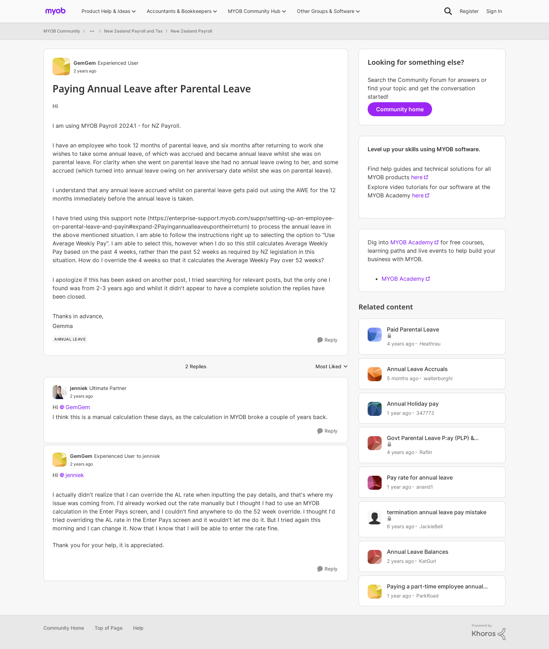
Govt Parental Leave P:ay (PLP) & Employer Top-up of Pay (430, 438)
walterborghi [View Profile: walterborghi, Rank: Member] (438, 378)
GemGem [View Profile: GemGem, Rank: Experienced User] (85, 63)
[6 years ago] (400, 526)
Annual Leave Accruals (417, 368)
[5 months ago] (402, 378)
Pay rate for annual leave (420, 477)
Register (469, 11)
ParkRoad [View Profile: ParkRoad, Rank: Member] (427, 595)
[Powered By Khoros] (489, 632)
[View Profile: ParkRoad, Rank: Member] (375, 592)
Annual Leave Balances (418, 551)
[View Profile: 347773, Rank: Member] (375, 409)
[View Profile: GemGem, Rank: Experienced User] (61, 66)
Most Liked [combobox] (331, 366)
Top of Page (109, 628)
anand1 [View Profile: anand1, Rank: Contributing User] (424, 487)
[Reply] (327, 340)
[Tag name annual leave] (70, 339)
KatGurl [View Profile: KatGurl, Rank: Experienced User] (427, 561)
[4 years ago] (400, 343)
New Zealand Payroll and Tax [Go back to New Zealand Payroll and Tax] (133, 31)
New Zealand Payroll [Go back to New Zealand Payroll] (191, 31)
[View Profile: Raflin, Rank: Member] (375, 443)
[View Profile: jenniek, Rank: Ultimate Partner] (60, 392)
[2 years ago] (400, 561)
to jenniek (148, 456)
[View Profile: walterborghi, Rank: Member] (375, 374)
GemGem (77, 407)
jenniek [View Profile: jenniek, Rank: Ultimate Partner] (79, 388)
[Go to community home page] (55, 11)
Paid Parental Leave (413, 329)
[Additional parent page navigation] (92, 31)
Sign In (494, 11)
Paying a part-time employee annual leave (435, 586)
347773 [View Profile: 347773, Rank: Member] (425, 413)
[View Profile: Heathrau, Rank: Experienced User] (375, 335)
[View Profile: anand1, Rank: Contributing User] (375, 483)
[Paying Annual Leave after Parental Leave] (98, 396)
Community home (400, 109)
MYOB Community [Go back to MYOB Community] (61, 31)
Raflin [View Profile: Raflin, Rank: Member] (425, 452)
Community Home (63, 628)
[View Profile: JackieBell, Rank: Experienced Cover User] (375, 517)
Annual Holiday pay (413, 403)
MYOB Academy (411, 242)
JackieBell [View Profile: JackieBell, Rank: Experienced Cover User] (431, 526)
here (417, 177)
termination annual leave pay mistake (436, 512)
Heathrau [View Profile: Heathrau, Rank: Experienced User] (429, 344)
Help (138, 628)
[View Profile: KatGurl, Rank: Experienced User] (375, 557)
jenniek (74, 475)
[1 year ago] (399, 412)
